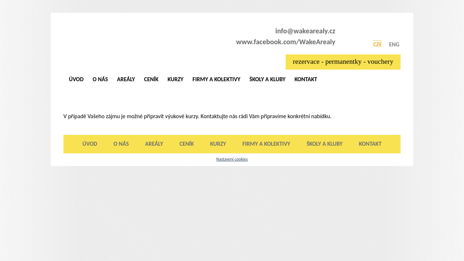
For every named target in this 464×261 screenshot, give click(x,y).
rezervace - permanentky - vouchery (343, 61)
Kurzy (175, 79)
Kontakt (305, 79)
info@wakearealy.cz (306, 30)
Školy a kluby (267, 79)
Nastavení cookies (232, 159)
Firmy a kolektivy (216, 79)
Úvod (76, 79)
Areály (126, 79)
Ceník (151, 79)
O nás (100, 79)
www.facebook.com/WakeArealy (285, 41)
